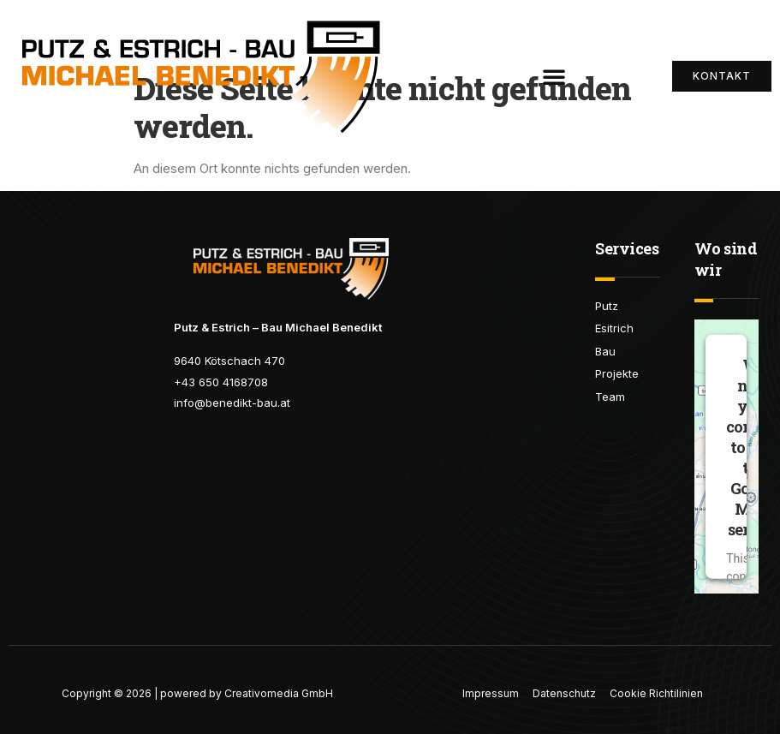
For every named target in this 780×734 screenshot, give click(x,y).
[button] (554, 76)
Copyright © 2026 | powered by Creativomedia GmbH (197, 693)
